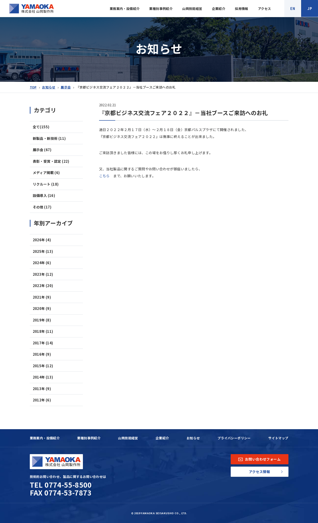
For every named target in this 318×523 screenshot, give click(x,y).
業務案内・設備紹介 (125, 8)
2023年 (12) (43, 274)
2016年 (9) (42, 354)
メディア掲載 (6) (46, 172)
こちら (104, 175)
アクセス (264, 8)
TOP (33, 87)
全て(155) (41, 126)
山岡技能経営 (192, 8)
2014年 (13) (43, 377)
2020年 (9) (42, 308)
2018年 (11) (43, 331)
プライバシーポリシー (234, 438)
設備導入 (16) (44, 195)
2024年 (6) (42, 262)
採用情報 (241, 8)
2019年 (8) (42, 320)
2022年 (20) (43, 285)
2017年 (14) (43, 342)
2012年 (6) (42, 400)
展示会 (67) (42, 149)
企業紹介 (218, 8)
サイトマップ (278, 438)
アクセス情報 (259, 471)
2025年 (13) (43, 251)
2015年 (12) (43, 365)
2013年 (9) (42, 388)
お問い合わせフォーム (259, 459)
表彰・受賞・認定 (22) (51, 161)
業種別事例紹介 (161, 8)
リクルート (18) (46, 184)
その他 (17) (42, 207)
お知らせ (48, 87)
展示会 (66, 87)
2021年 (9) (42, 297)
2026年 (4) (42, 239)
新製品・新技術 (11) (49, 138)
